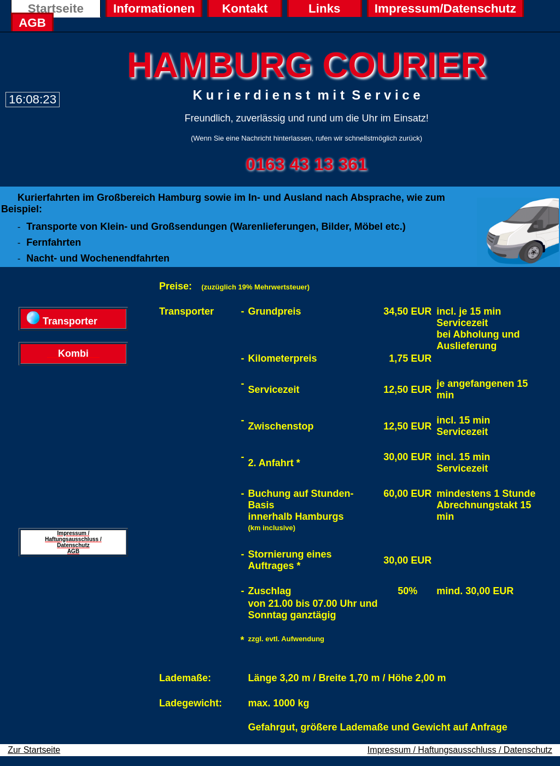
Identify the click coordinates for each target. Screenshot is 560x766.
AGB (32, 23)
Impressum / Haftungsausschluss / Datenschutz (460, 750)
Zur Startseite (34, 750)
